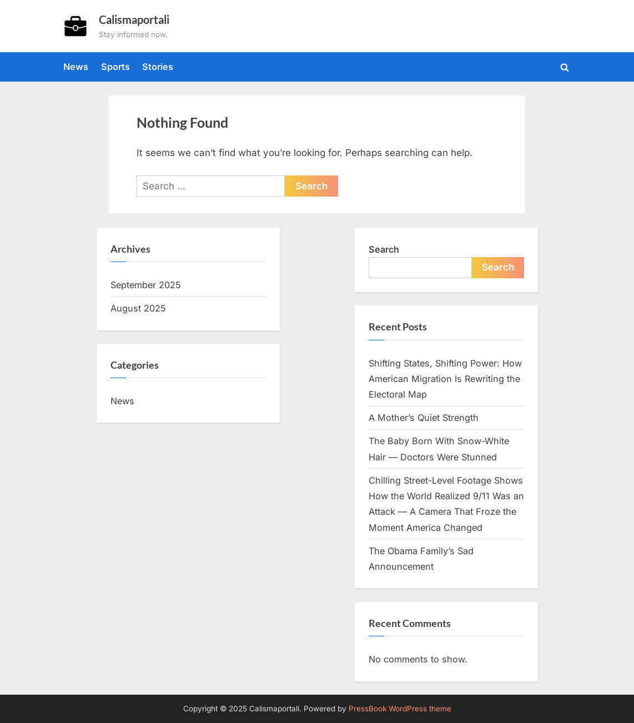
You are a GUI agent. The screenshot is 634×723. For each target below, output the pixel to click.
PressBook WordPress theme (400, 708)
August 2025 (138, 308)
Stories (157, 66)
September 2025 (145, 284)
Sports (115, 66)
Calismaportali (134, 19)
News (75, 66)
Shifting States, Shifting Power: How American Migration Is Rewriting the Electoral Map (445, 379)
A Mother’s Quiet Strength (424, 417)
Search (384, 249)
